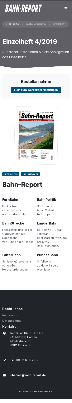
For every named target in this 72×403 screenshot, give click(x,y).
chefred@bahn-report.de (28, 375)
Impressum (10, 315)
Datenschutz (11, 320)
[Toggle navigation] (66, 8)
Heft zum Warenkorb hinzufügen (36, 89)
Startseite (12, 24)
